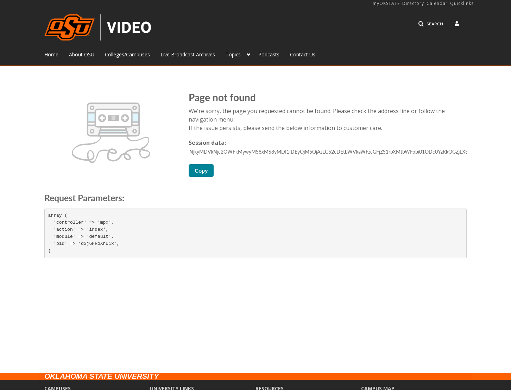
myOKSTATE (386, 3)
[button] (431, 24)
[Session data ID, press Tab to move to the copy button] (328, 152)
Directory (413, 3)
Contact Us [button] (302, 54)
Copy (201, 170)
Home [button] (51, 54)
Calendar (437, 3)
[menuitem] (56, 54)
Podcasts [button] (268, 54)
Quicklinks (462, 3)
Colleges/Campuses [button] (127, 54)
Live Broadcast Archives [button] (187, 54)
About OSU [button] (81, 54)
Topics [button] (233, 54)
